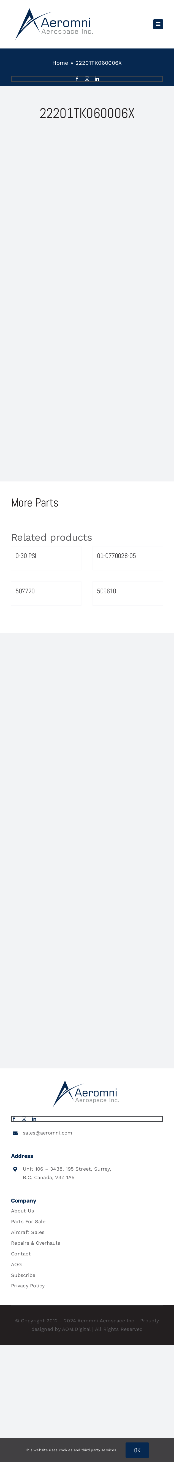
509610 (106, 591)
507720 (25, 591)
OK (137, 1450)
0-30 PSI (25, 555)
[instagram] (87, 79)
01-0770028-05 (116, 555)
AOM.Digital (76, 1329)
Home (60, 62)
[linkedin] (97, 79)
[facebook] (77, 79)
